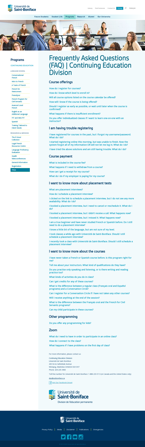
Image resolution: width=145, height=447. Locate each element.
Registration (16, 166)
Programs (70, 17)
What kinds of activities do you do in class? (71, 277)
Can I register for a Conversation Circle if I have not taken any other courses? (89, 293)
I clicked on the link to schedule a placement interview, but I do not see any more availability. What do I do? (91, 200)
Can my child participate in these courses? (71, 309)
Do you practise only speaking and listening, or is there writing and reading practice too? (88, 271)
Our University (104, 17)
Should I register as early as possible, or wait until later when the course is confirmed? (88, 108)
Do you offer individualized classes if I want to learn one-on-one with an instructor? (86, 120)
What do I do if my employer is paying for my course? (77, 176)
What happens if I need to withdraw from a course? (76, 167)
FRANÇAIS (132, 8)
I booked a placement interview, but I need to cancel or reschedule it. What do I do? (90, 207)
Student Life (57, 17)
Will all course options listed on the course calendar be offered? (82, 97)
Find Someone (100, 8)
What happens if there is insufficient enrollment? (74, 113)
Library (90, 8)
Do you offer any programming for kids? (70, 323)
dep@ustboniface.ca (57, 378)
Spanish (15, 121)
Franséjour (16, 95)
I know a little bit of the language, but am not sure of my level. (82, 229)
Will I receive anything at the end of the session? (74, 297)
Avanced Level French (17, 106)
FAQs (14, 170)
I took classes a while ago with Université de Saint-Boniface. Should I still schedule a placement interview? (87, 235)
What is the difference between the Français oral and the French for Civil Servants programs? (87, 304)
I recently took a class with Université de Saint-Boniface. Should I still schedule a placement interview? (91, 243)
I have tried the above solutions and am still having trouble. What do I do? (87, 149)
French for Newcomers (16, 90)
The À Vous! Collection (16, 138)
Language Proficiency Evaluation (20, 151)
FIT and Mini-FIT (18, 118)
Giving (120, 8)
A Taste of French (19, 85)
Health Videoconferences (19, 157)
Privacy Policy (47, 429)
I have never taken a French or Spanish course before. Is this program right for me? (90, 259)
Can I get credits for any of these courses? (71, 281)
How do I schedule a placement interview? (71, 194)
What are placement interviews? (66, 189)
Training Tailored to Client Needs (19, 126)
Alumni (91, 17)
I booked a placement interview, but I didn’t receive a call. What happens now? (90, 213)
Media (59, 429)
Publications (84, 429)
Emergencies (98, 429)
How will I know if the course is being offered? (73, 101)
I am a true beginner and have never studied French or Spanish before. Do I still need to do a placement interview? (90, 224)
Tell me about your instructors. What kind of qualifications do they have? (87, 265)
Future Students (41, 17)
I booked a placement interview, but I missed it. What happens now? (85, 217)
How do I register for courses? (65, 88)
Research (81, 17)
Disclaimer (70, 429)
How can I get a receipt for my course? (69, 171)
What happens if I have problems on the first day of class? (79, 345)
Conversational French (17, 76)
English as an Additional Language (20, 112)
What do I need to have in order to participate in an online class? (83, 336)
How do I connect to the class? (65, 340)
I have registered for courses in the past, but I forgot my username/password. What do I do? (90, 136)
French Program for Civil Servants (19, 100)
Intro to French (17, 81)
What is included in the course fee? (67, 162)
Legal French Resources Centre (19, 144)
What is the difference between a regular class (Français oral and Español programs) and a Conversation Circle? (87, 287)
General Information (20, 162)
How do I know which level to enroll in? (69, 92)
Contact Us (111, 8)
